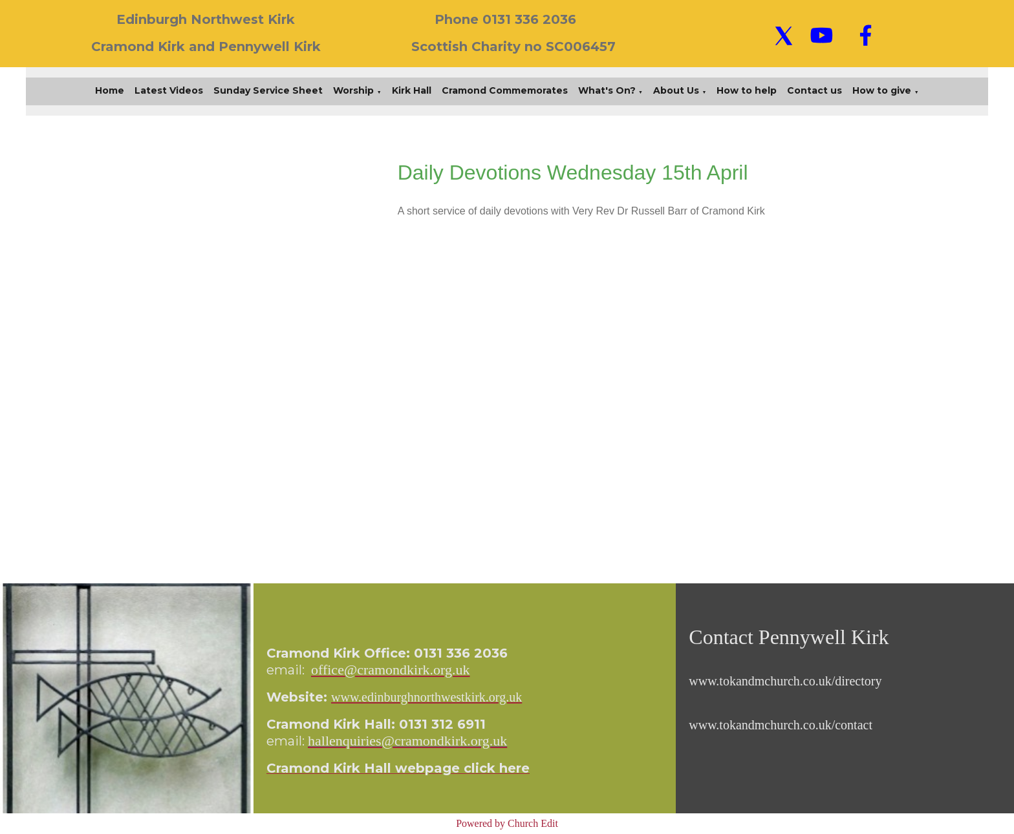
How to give (881, 90)
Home (109, 90)
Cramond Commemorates (505, 90)
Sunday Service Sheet (268, 90)
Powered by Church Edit (507, 823)
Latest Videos (169, 90)
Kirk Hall (411, 90)
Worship (353, 90)
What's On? (607, 90)
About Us (676, 90)
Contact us (814, 90)
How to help (747, 90)
